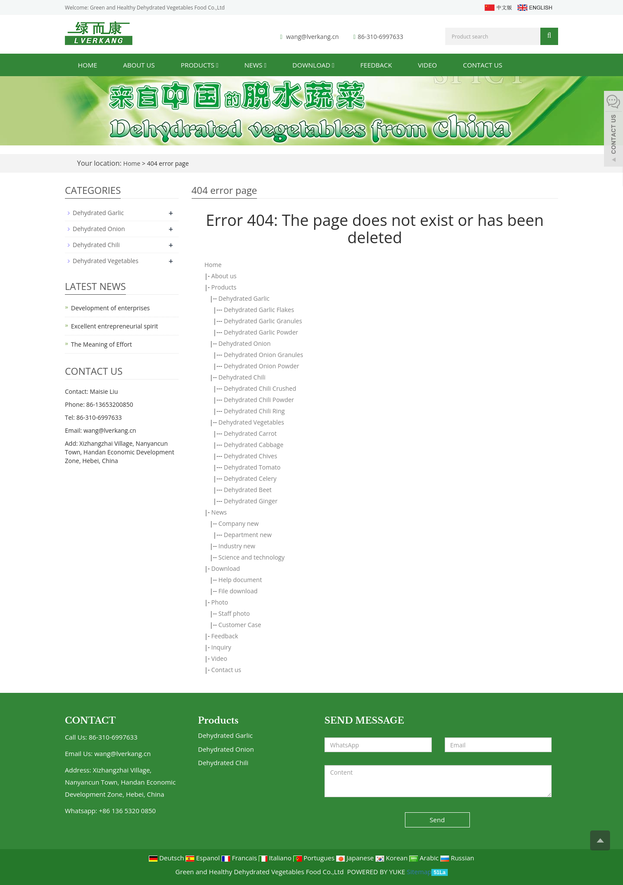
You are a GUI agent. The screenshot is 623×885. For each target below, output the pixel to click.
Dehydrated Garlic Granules (263, 321)
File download (238, 591)
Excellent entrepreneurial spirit (114, 326)
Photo (219, 602)
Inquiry (221, 647)
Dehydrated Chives (250, 456)
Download (313, 65)
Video (427, 65)
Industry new (236, 546)
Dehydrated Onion (244, 343)
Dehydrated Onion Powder (261, 366)
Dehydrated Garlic (244, 298)
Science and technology (251, 557)
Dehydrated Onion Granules (263, 355)
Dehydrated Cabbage (253, 445)
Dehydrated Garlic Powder (261, 332)
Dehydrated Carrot (250, 433)
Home (87, 65)
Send (437, 819)
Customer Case (239, 625)
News (255, 65)
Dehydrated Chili (242, 377)
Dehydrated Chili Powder (259, 400)
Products (199, 65)
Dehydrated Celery (250, 478)
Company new (238, 523)
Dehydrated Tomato (252, 467)
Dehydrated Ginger (250, 501)
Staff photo (234, 613)
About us (139, 65)
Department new (247, 535)
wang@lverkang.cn (312, 36)
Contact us (482, 65)
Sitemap (419, 871)
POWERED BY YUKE (377, 871)
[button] (217, 65)
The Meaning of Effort (101, 344)
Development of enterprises (110, 308)
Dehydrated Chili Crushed (260, 388)
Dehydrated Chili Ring (254, 411)
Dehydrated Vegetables (251, 422)
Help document (240, 580)
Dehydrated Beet (248, 490)
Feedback (376, 65)
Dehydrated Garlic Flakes (259, 310)
